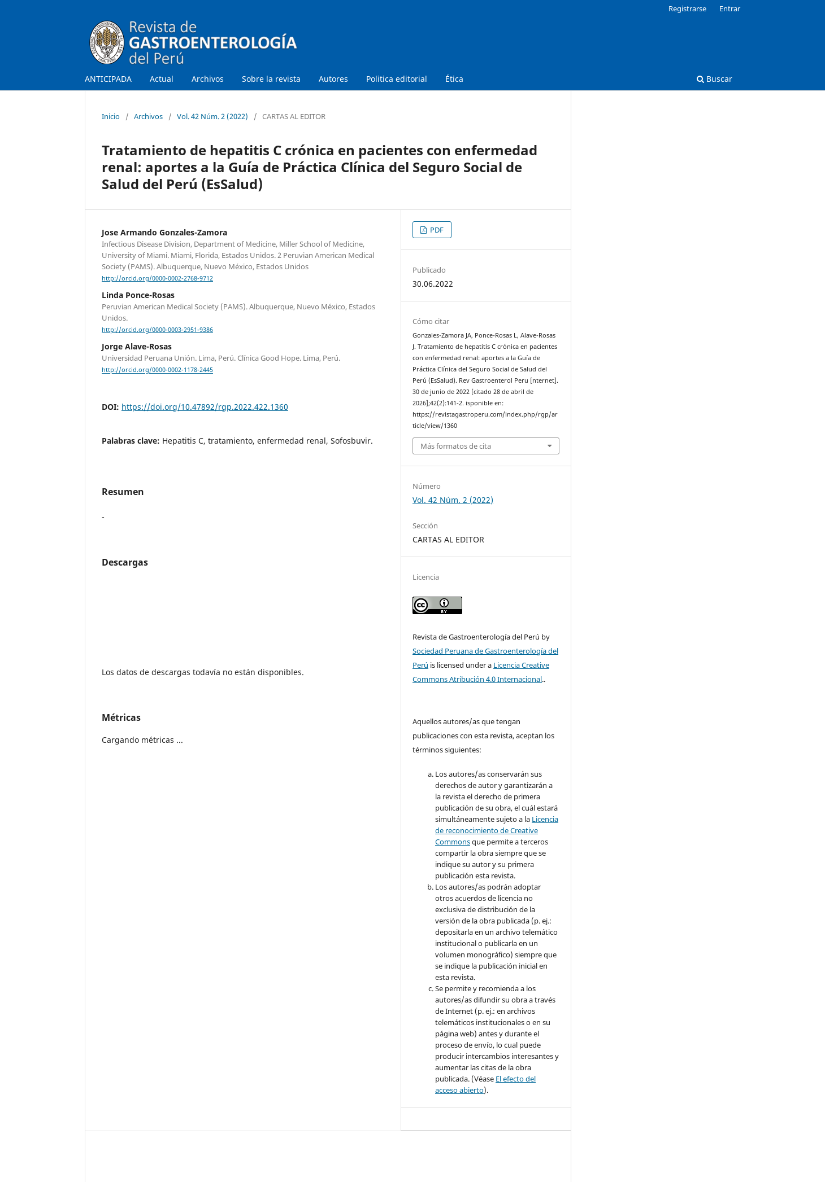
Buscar (714, 78)
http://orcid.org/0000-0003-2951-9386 (157, 330)
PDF (436, 230)
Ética (454, 78)
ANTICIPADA (108, 78)
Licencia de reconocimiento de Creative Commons (496, 830)
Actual (161, 78)
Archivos (208, 78)
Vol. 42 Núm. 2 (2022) (212, 116)
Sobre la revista (271, 78)
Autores (333, 78)
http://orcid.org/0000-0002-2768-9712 (157, 278)
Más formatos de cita (455, 446)
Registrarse (687, 8)
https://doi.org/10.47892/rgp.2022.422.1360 (204, 406)
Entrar (729, 8)
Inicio (111, 116)
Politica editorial (396, 78)
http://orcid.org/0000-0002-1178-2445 (157, 370)
